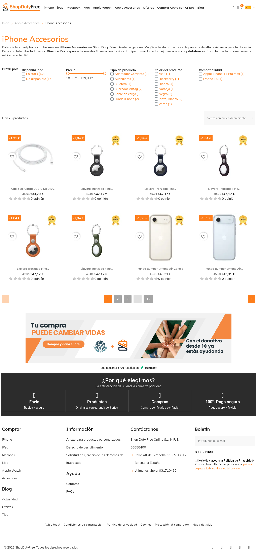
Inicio (5, 23)
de (238, 460)
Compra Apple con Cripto (175, 7)
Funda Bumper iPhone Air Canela (160, 269)
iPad (60, 7)
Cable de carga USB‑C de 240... (32, 189)
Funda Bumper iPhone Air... (224, 269)
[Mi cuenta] (238, 7)
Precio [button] (70, 70)
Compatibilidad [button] (210, 70)
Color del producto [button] (168, 70)
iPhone (49, 7)
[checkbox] (23, 73)
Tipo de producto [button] (123, 70)
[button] (233, 8)
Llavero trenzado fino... (97, 189)
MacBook (73, 7)
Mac (87, 7)
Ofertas (148, 7)
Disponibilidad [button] (32, 70)
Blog (200, 7)
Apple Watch (102, 7)
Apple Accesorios (127, 7)
